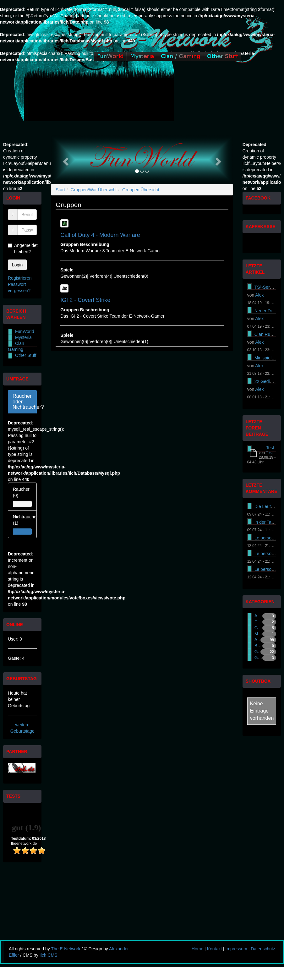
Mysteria (23, 337)
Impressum (236, 948)
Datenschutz (263, 948)
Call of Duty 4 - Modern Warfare (100, 235)
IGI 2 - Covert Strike (85, 300)
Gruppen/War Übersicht (94, 189)
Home (197, 948)
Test (270, 447)
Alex (259, 295)
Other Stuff (25, 355)
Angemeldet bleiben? (22, 248)
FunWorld (24, 331)
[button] (64, 159)
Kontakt (214, 948)
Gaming (262, 627)
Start (60, 189)
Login (17, 264)
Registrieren (19, 278)
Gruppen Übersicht (140, 189)
